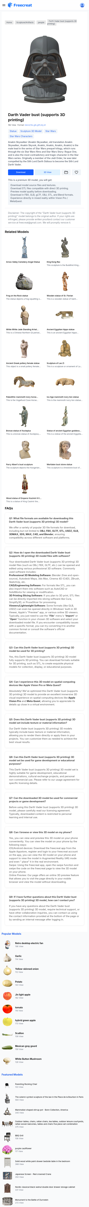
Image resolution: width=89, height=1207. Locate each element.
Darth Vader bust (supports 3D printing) (62, 22)
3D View (47, 172)
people (41, 22)
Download (20, 172)
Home (9, 22)
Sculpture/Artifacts (25, 22)
